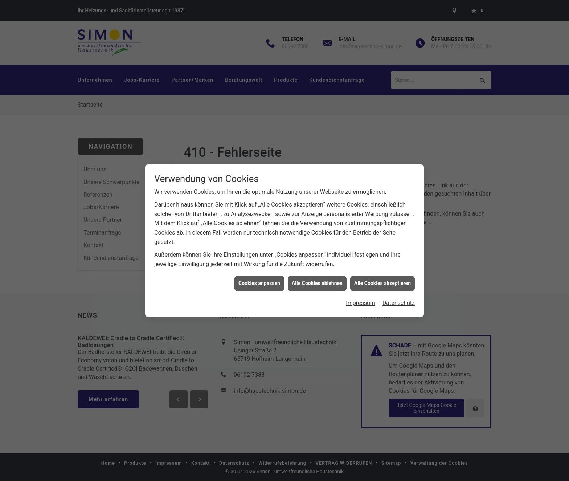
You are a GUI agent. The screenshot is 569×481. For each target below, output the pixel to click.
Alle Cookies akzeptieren (382, 280)
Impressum (360, 300)
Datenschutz (398, 300)
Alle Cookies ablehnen (317, 280)
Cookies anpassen (259, 280)
